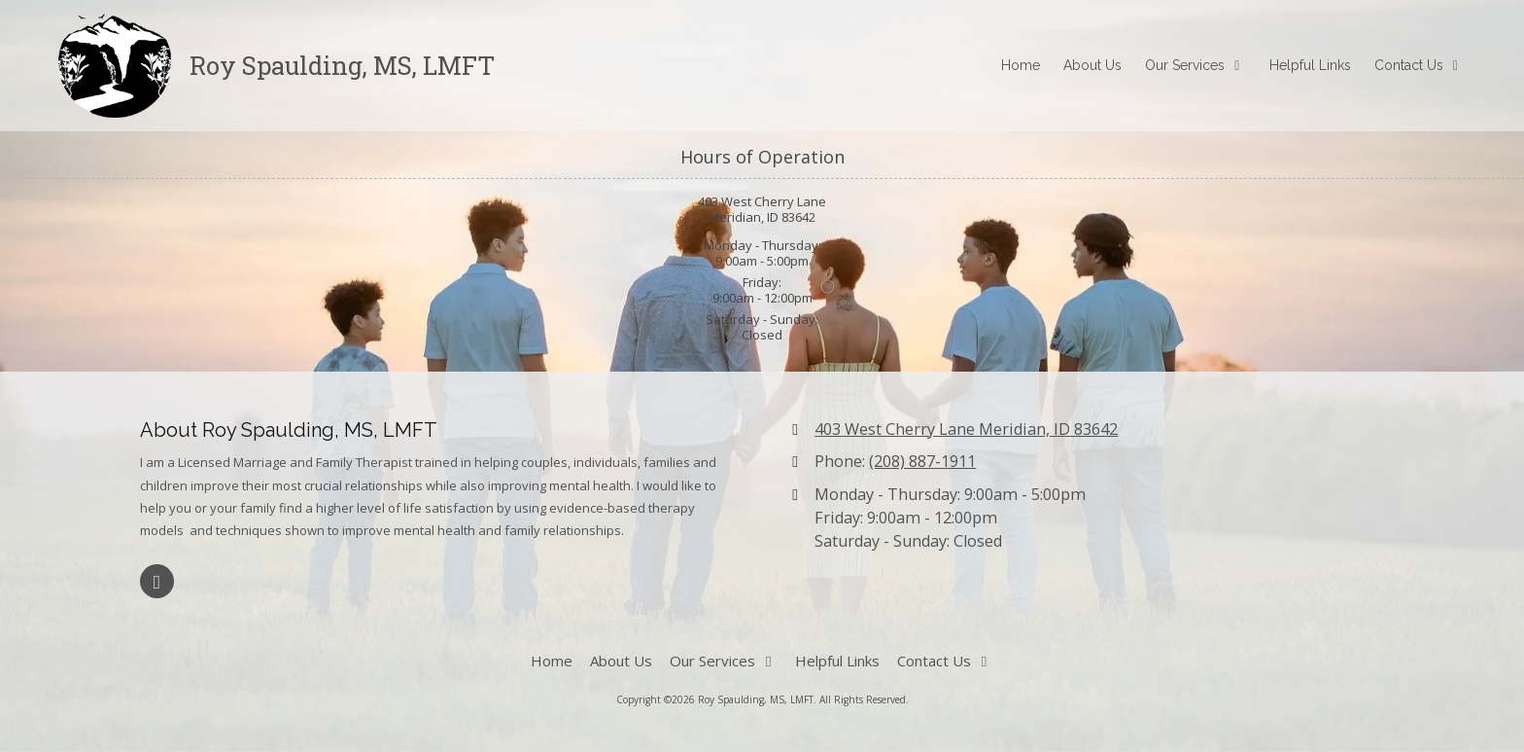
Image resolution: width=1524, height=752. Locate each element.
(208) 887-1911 (922, 461)
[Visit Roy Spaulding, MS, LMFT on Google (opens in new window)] (157, 581)
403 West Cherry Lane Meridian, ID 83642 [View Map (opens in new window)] (966, 429)
